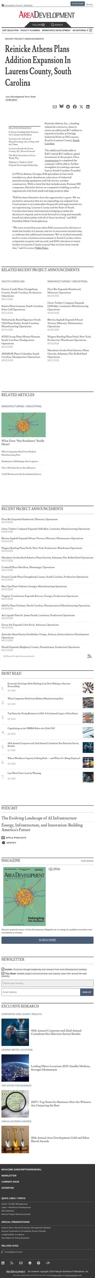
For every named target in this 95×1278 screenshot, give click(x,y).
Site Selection (7, 1211)
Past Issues (87, 861)
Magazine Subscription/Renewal (21, 1169)
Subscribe (78, 4)
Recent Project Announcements (24, 39)
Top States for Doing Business (15, 1238)
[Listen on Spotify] (47, 843)
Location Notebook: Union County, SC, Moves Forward (22, 150)
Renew (89, 4)
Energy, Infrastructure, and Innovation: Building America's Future (42, 827)
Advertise (28, 5)
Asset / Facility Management (14, 1204)
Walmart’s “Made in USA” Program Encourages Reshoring (23, 163)
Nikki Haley (41, 248)
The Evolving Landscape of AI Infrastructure (39, 818)
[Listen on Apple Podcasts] (47, 838)
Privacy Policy (57, 1275)
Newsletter (8, 1175)
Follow (38, 24)
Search (57, 24)
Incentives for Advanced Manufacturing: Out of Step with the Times (24, 142)
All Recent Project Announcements (19, 656)
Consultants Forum (13, 5)
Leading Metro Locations (12, 1234)
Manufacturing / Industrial (68, 281)
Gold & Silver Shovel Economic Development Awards (25, 1228)
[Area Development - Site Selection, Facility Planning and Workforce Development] (47, 14)
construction (52, 160)
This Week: (43, 974)
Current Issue (10, 1182)
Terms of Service (71, 1275)
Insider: (46, 969)
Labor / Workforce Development (16, 1207)
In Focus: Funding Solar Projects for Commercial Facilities (23, 133)
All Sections (90, 30)
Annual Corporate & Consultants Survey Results (23, 1231)
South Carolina (13, 281)
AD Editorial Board (83, 30)
